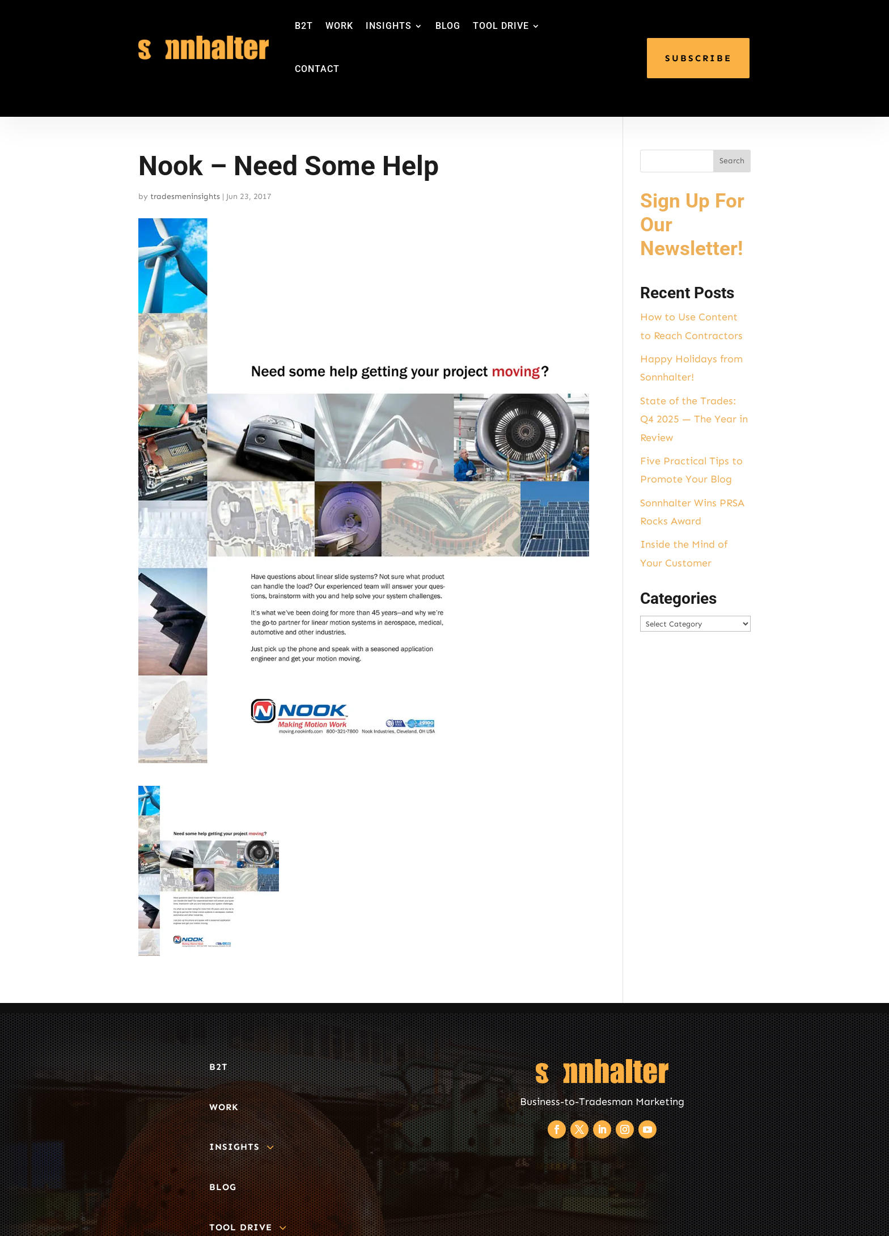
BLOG (447, 25)
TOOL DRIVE (501, 25)
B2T (304, 25)
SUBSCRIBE (698, 58)
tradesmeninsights (185, 196)
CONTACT (317, 69)
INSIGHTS (389, 25)
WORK (339, 25)
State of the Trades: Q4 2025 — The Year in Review (694, 419)
